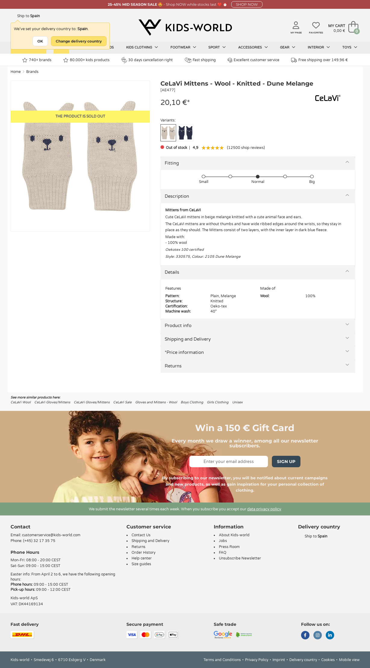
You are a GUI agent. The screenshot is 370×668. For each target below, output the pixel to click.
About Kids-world (234, 535)
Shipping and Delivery (188, 339)
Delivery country (303, 660)
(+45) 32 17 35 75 (39, 541)
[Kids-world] (185, 27)
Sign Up (286, 461)
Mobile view (349, 660)
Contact (20, 527)
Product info (178, 325)
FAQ (222, 552)
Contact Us (141, 535)
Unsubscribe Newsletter (240, 558)
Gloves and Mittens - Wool (156, 402)
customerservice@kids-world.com (51, 535)
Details (172, 272)
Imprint (278, 660)
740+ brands (36, 60)
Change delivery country (79, 41)
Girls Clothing (218, 402)
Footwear (183, 47)
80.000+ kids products (86, 60)
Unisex (237, 402)
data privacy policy (264, 509)
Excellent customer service (253, 60)
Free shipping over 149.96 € (319, 60)
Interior (319, 47)
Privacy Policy (256, 660)
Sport (217, 47)
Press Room (229, 547)
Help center (142, 558)
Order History (143, 552)
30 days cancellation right (147, 60)
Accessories (253, 47)
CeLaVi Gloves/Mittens (52, 402)
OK (40, 41)
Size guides (141, 564)
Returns (173, 366)
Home (16, 72)
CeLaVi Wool (21, 402)
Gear (287, 47)
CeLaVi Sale (122, 402)
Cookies (328, 660)
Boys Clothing (192, 402)
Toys (349, 47)
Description (177, 196)
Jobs (223, 541)
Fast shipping (200, 60)
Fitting (172, 163)
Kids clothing (142, 47)
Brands (32, 72)
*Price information (184, 352)
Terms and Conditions (222, 660)
